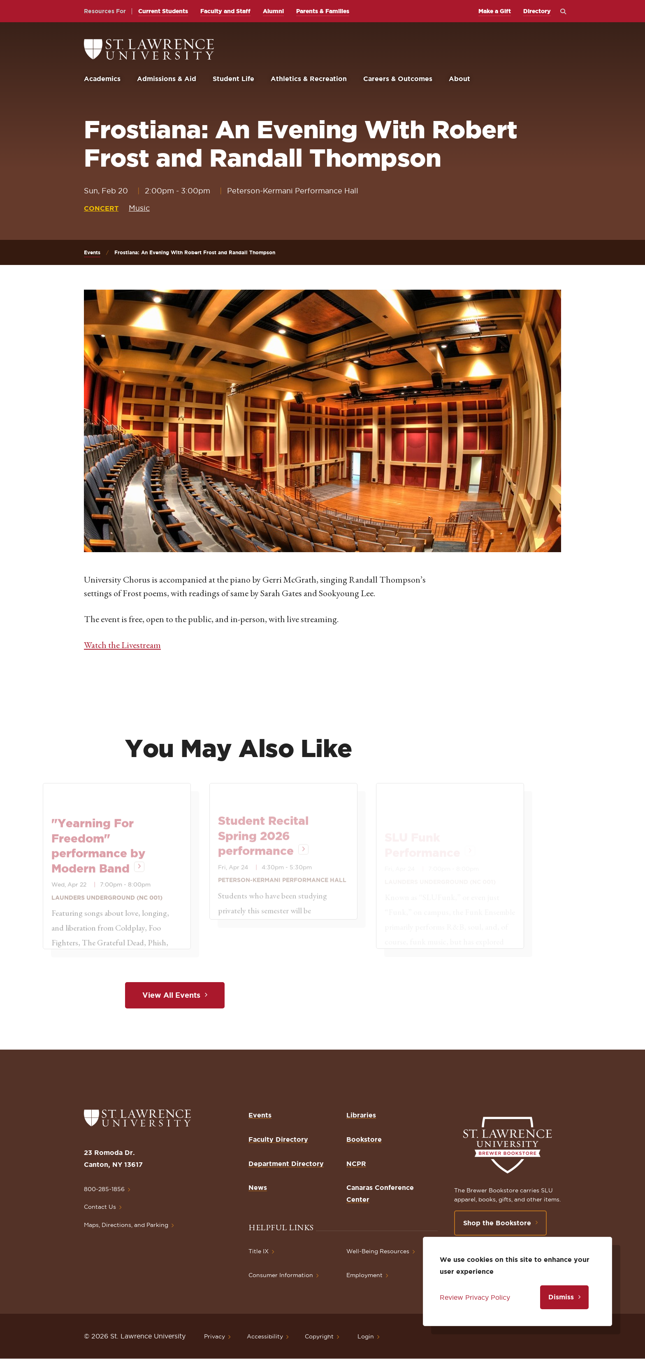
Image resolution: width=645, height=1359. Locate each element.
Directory (537, 11)
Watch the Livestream (122, 645)
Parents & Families (322, 11)
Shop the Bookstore (497, 1223)
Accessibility (265, 1336)
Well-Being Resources (377, 1251)
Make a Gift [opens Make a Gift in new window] (494, 11)
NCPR (356, 1163)
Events (92, 252)
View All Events (171, 995)
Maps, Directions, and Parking (126, 1225)
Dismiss (561, 1297)
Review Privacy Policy (475, 1297)
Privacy (214, 1336)
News (257, 1187)
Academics (102, 78)
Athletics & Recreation (309, 78)
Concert (101, 208)
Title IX (258, 1251)
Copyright (319, 1336)
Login (365, 1336)
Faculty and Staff (225, 11)
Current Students (163, 11)
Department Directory (286, 1163)
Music (139, 208)
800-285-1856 (104, 1189)
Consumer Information (280, 1275)
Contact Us (100, 1206)
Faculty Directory (278, 1139)
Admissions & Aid (166, 78)
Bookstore (364, 1139)
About (459, 78)
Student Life (233, 78)
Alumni (273, 11)
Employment (364, 1275)
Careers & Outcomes (397, 78)
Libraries (361, 1115)
